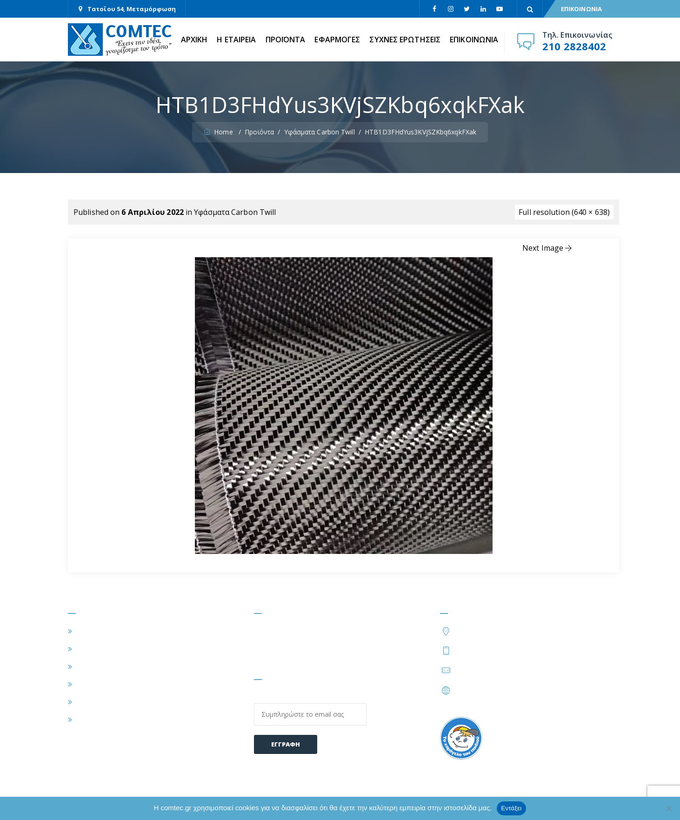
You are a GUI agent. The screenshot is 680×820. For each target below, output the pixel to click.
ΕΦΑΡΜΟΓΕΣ (337, 39)
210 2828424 (529, 650)
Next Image (547, 248)
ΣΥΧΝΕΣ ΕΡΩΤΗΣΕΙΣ (404, 39)
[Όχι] (668, 808)
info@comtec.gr (482, 670)
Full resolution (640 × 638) (564, 212)
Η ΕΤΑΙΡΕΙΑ (236, 39)
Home (219, 131)
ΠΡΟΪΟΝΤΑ (286, 39)
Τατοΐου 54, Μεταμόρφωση (131, 9)
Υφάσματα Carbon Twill (235, 212)
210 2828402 (574, 46)
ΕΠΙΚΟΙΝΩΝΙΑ (581, 9)
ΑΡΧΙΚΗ (194, 39)
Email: (310, 709)
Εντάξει (511, 808)
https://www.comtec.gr (494, 690)
